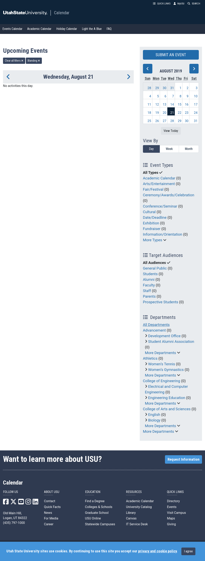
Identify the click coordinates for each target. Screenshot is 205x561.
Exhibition (151, 223)
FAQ (109, 29)
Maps (171, 518)
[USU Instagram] (28, 503)
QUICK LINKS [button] (161, 3)
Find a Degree (95, 501)
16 (186, 104)
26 (157, 121)
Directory (173, 501)
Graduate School (97, 513)
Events (171, 507)
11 (149, 104)
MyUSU (179, 3)
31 (172, 88)
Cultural (149, 212)
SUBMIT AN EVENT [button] (171, 54)
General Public (155, 268)
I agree (188, 551)
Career (48, 524)
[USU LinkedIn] (35, 503)
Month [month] (189, 149)
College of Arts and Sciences (167, 409)
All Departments (156, 325)
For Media (51, 518)
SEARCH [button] (194, 3)
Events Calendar (12, 29)
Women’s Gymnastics (166, 370)
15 (179, 104)
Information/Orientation (162, 234)
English (154, 414)
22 (179, 113)
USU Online (93, 518)
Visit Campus (176, 513)
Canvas (131, 518)
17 (196, 104)
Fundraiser (152, 229)
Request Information (183, 459)
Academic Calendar (39, 29)
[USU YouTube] (21, 503)
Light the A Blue (92, 29)
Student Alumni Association (171, 341)
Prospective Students (160, 302)
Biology (154, 420)
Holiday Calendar (66, 29)
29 (157, 88)
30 (164, 88)
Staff (147, 291)
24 (196, 113)
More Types (152, 240)
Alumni (149, 279)
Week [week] (169, 149)
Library (131, 513)
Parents (149, 296)
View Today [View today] (171, 131)
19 (157, 113)
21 (172, 113)
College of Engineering (161, 381)
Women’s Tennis (161, 364)
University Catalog (139, 507)
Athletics (150, 358)
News (48, 513)
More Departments (160, 353)
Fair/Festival (153, 189)
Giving (171, 524)
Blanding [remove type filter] (34, 60)
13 (164, 104)
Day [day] (151, 149)
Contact (49, 501)
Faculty (149, 285)
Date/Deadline (155, 217)
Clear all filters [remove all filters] (14, 60)
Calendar (61, 12)
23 (186, 113)
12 (157, 104)
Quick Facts (52, 507)
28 (149, 88)
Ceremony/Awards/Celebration (168, 195)
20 (164, 113)
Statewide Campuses (100, 524)
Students (150, 274)
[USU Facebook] (6, 503)
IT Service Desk (137, 524)
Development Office (164, 336)
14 (172, 104)
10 (196, 96)
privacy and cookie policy (157, 551)
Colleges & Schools (99, 507)
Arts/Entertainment (159, 184)
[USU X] (13, 503)
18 (149, 113)
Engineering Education (166, 398)
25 (149, 121)
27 (164, 121)
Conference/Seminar (160, 206)
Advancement (154, 330)
